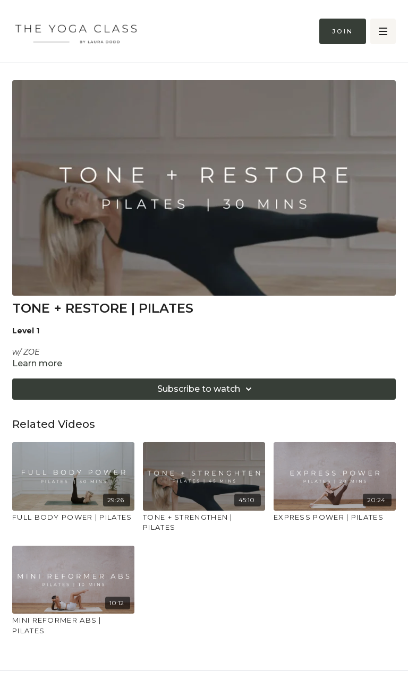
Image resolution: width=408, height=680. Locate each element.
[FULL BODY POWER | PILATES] (73, 517)
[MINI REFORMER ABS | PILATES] (73, 625)
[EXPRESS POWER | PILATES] (335, 517)
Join (342, 31)
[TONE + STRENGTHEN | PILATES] (204, 522)
